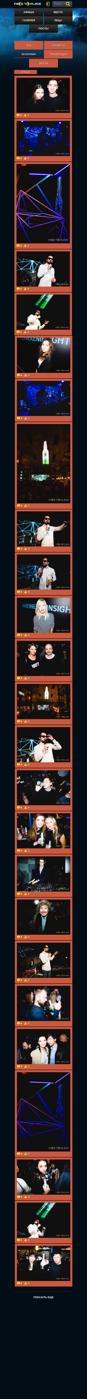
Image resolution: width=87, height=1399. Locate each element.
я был (25, 71)
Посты (43, 28)
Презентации (58, 54)
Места (58, 12)
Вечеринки (29, 54)
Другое (43, 63)
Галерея (29, 20)
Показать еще (43, 1297)
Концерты (58, 45)
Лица (58, 20)
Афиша (29, 12)
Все (28, 45)
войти (48, 4)
